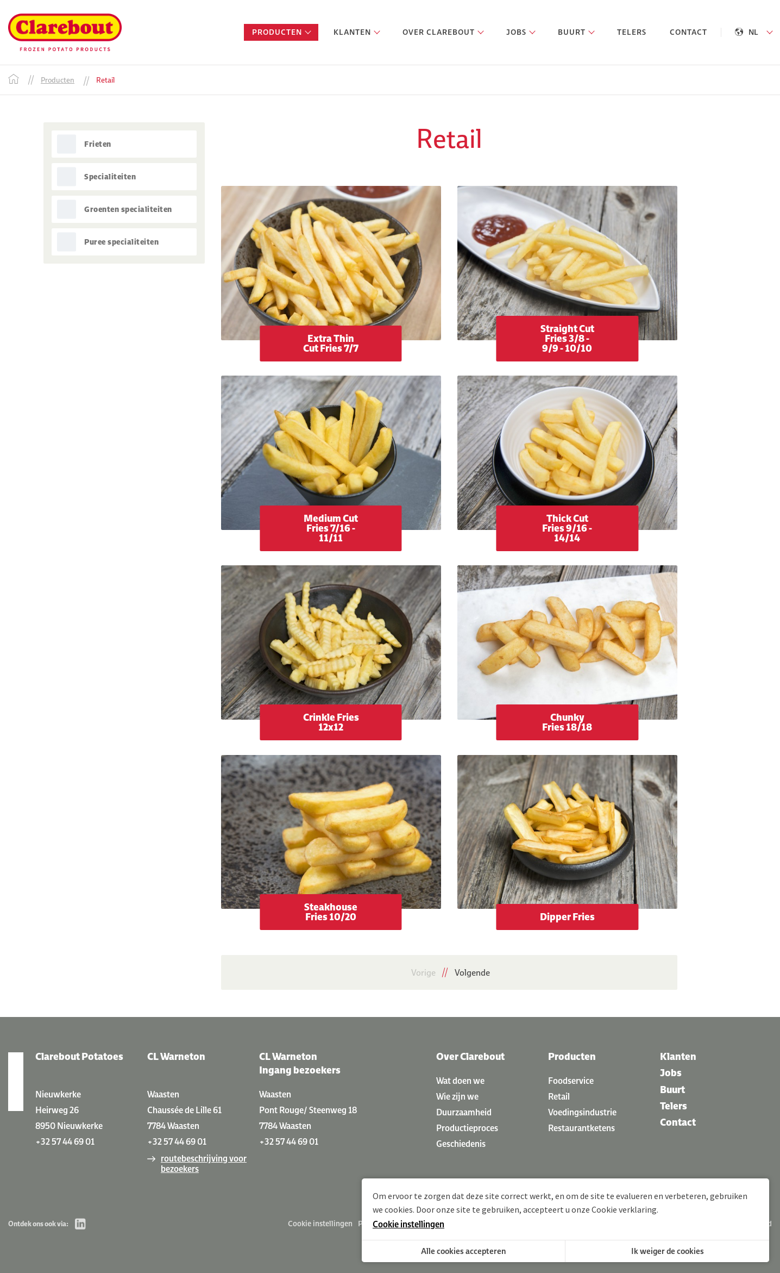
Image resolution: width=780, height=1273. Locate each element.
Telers (673, 1106)
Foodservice (571, 1081)
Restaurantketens (581, 1128)
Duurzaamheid (464, 1112)
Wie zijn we (457, 1096)
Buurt (672, 1089)
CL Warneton (176, 1056)
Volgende (472, 972)
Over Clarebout (470, 1056)
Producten (572, 1056)
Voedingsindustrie (582, 1112)
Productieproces (467, 1128)
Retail (559, 1096)
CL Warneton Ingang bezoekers (300, 1063)
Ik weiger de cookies (667, 1251)
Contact (678, 1122)
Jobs (671, 1072)
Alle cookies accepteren (463, 1251)
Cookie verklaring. (625, 1209)
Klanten (678, 1056)
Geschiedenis (461, 1144)
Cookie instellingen (320, 1223)
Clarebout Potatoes (79, 1056)
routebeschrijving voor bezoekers (204, 1163)
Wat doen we (460, 1081)
